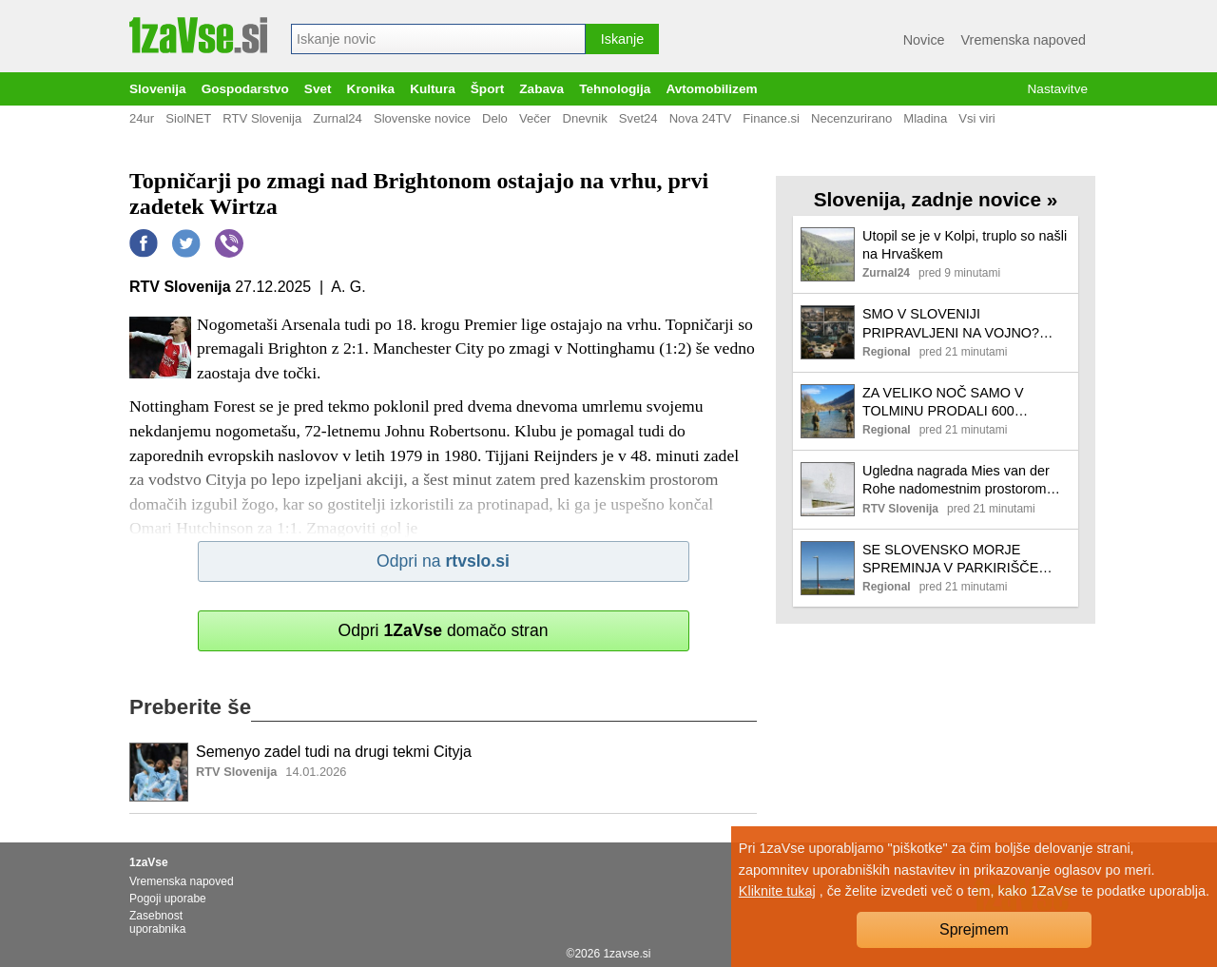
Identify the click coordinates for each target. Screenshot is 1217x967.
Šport (488, 89)
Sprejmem (974, 929)
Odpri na (443, 561)
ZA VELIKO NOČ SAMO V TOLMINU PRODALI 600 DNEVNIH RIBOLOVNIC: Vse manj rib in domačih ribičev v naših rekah (952, 402)
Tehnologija (614, 89)
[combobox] (438, 39)
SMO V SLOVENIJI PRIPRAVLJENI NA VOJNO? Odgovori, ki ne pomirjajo (950, 323)
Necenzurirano (851, 118)
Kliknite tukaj (777, 891)
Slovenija (157, 89)
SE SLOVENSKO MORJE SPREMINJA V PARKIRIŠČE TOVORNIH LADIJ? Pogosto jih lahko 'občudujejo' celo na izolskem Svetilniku (958, 559)
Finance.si (771, 118)
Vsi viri (976, 118)
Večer (535, 118)
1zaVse (148, 862)
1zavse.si (626, 953)
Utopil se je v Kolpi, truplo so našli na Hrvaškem (964, 244)
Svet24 (638, 118)
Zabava (541, 89)
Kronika (371, 89)
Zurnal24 (337, 118)
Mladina (925, 118)
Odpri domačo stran (443, 630)
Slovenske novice (422, 118)
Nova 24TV (700, 118)
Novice (924, 40)
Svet (318, 89)
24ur (141, 118)
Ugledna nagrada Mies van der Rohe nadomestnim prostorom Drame (956, 480)
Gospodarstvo (245, 89)
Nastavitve (1058, 89)
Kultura (432, 89)
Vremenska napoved (1023, 40)
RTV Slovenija (261, 118)
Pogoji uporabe (167, 898)
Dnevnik (584, 118)
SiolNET (188, 118)
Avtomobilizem (711, 89)
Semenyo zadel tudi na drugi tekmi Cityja (334, 752)
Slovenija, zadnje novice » (936, 199)
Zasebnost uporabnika (157, 922)
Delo (495, 118)
